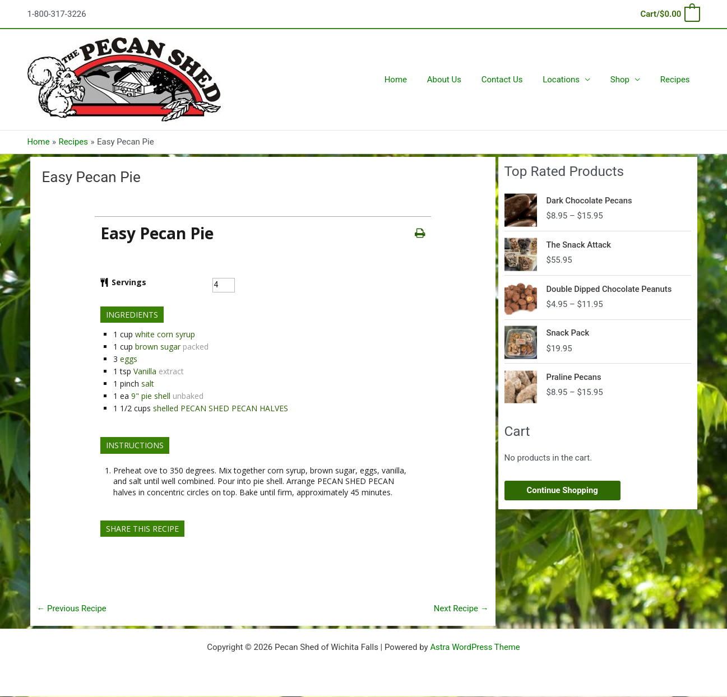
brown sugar (157, 346)
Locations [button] (569, 80)
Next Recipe (461, 608)
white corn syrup (165, 334)
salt (147, 383)
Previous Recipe (72, 608)
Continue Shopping (563, 490)
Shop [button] (625, 80)
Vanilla (144, 371)
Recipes (677, 80)
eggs (128, 359)
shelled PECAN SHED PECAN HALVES (220, 408)
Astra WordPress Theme (475, 648)
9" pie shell (150, 396)
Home (413, 80)
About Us (459, 80)
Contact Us (513, 80)
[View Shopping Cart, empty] (669, 14)
